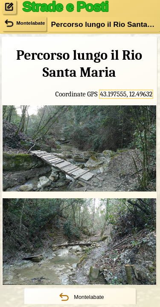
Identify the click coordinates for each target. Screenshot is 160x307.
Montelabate (80, 297)
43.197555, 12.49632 (126, 94)
